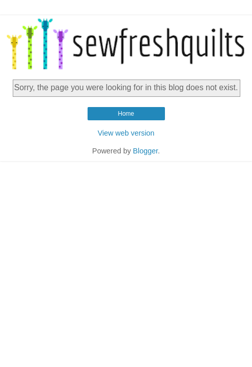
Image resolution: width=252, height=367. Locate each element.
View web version (126, 133)
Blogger (145, 151)
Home (126, 113)
